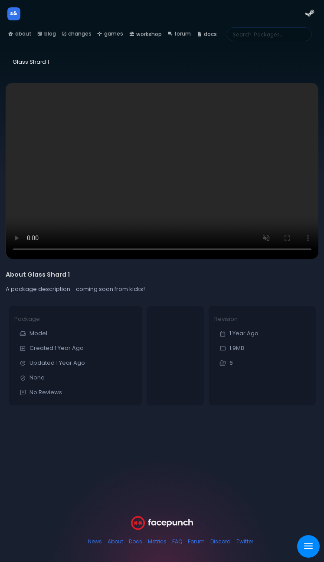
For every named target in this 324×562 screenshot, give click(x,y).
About (115, 541)
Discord (220, 541)
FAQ (177, 541)
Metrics (157, 541)
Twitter (244, 541)
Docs (135, 541)
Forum (196, 541)
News (95, 541)
